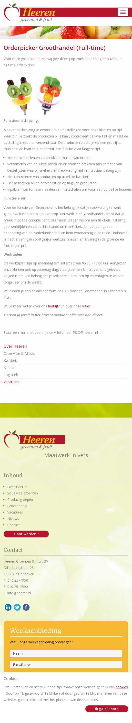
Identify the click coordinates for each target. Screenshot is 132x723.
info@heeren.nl (19, 593)
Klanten (10, 367)
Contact (13, 525)
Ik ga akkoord (107, 708)
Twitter (17, 607)
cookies (122, 687)
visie (85, 306)
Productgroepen (20, 499)
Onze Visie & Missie (19, 353)
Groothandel (17, 505)
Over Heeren (17, 486)
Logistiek (11, 374)
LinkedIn (8, 607)
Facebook (26, 607)
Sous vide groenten (22, 493)
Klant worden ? (26, 534)
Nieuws (13, 518)
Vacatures (11, 381)
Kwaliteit (10, 360)
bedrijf (53, 306)
